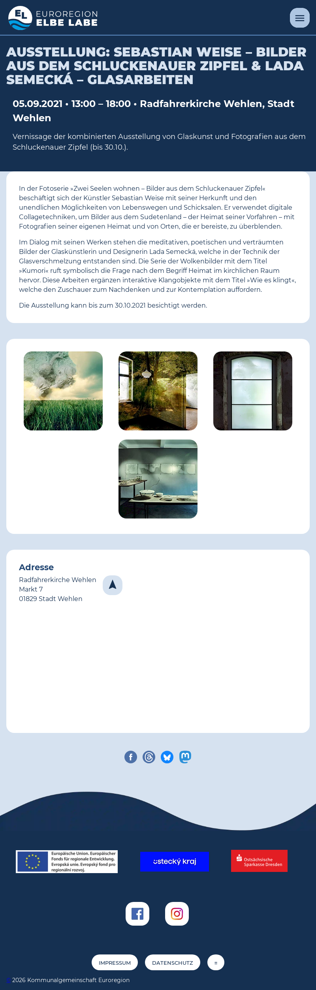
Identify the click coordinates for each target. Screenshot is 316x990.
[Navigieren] (112, 585)
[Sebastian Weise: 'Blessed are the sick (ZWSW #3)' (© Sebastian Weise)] (63, 392)
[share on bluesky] (167, 757)
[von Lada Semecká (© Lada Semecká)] (253, 392)
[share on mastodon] (185, 757)
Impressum (115, 963)
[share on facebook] (130, 757)
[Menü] (300, 18)
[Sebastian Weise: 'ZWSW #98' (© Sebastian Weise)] (158, 392)
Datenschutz (172, 963)
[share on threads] (149, 757)
